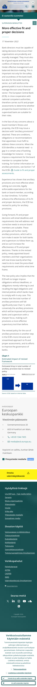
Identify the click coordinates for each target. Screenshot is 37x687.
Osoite (7, 508)
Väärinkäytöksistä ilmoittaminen (18, 580)
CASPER (8, 573)
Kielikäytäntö (10, 542)
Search (26, 6)
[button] (32, 2)
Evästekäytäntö (11, 539)
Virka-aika (9, 511)
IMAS (7, 577)
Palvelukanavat (11, 566)
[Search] (17, 6)
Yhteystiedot (10, 504)
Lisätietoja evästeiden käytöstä (19, 673)
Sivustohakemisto (12, 586)
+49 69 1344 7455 (18, 437)
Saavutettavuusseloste (14, 549)
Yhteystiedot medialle (15, 459)
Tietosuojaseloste (12, 535)
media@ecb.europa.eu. (20, 441)
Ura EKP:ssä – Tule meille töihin (18, 494)
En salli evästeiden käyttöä (20, 683)
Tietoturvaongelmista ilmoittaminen (20, 553)
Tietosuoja (9, 546)
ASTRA (7, 570)
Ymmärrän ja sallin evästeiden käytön (20, 678)
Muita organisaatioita (14, 501)
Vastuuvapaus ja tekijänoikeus (17, 532)
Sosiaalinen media (12, 518)
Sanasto (8, 497)
